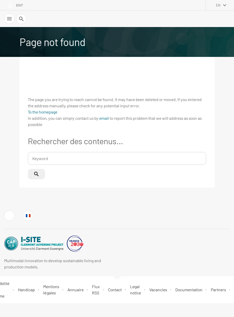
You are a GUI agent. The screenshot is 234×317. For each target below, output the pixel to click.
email (104, 118)
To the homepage (42, 111)
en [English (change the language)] (218, 5)
